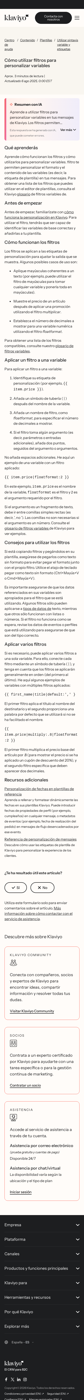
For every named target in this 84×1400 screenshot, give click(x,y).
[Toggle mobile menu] (77, 17)
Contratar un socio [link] (25, 1079)
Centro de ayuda (9, 44)
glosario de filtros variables (26, 524)
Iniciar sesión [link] (21, 1185)
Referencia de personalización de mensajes (40, 833)
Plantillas (46, 40)
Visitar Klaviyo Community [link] (32, 1004)
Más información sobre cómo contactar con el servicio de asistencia (38, 907)
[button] (15, 881)
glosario (23, 192)
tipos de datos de (37, 604)
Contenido (27, 40)
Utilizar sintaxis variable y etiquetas (67, 44)
